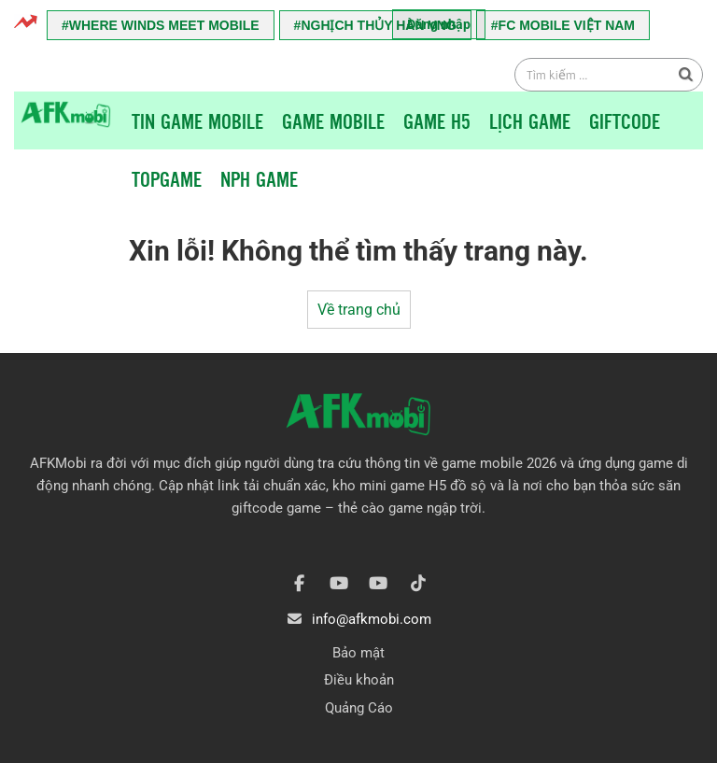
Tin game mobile (197, 120)
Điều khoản (359, 679)
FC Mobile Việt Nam (567, 25)
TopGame (167, 178)
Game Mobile (333, 120)
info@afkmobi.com (371, 619)
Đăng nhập (439, 24)
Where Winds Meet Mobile (164, 25)
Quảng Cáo (359, 707)
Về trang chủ (359, 309)
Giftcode (624, 120)
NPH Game (259, 178)
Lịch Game (529, 120)
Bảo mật (358, 652)
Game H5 (437, 120)
